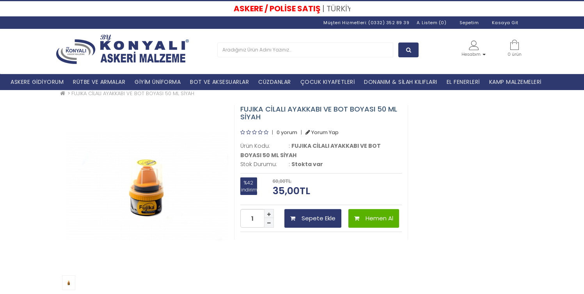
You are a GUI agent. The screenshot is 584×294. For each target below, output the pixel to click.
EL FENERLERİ (463, 82)
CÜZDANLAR (274, 82)
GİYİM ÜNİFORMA (158, 82)
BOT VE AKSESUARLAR (219, 82)
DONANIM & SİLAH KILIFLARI (400, 82)
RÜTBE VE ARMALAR (99, 82)
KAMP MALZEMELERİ (515, 82)
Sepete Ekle (312, 218)
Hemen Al (373, 218)
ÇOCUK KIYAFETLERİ (327, 82)
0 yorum (287, 132)
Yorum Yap (322, 132)
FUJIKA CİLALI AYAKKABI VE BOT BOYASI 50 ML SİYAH (132, 93)
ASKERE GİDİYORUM (37, 82)
